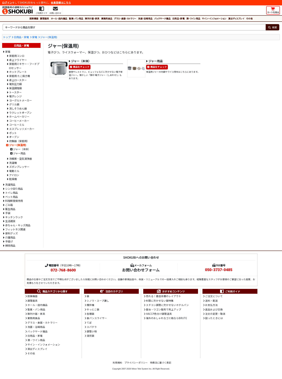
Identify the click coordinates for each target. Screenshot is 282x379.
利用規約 (117, 362)
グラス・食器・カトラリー (125, 18)
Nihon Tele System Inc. (142, 369)
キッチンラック (14, 217)
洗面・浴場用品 (145, 18)
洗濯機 (13, 163)
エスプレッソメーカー (21, 129)
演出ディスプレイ (236, 18)
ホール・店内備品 (59, 18)
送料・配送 (211, 300)
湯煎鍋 (90, 335)
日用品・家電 (178, 18)
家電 (34, 37)
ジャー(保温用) (48, 37)
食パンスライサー (97, 318)
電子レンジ (15, 96)
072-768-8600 (63, 270)
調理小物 (92, 331)
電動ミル (14, 171)
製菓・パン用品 (76, 18)
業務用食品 (106, 18)
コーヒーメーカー (19, 120)
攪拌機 (90, 305)
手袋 (7, 213)
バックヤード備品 (162, 18)
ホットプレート (18, 72)
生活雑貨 (10, 221)
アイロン (14, 175)
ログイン (7, 2)
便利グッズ (11, 233)
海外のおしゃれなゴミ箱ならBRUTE (166, 318)
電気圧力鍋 (15, 84)
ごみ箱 (9, 205)
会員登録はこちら (61, 2)
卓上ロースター (18, 80)
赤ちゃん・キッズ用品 (17, 225)
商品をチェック (81, 67)
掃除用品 (10, 245)
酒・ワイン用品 (193, 18)
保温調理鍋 (15, 88)
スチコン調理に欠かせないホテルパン (167, 305)
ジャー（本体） (22, 149)
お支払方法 (211, 305)
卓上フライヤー (18, 60)
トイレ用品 (11, 192)
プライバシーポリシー (136, 362)
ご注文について (214, 296)
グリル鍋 (14, 104)
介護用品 (10, 237)
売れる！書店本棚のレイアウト (163, 296)
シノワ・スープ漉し (98, 300)
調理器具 (44, 18)
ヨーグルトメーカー (20, 100)
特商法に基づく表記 (160, 362)
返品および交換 (214, 309)
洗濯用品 (10, 184)
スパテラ (92, 327)
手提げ (9, 241)
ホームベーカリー (19, 116)
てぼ (89, 322)
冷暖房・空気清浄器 (20, 158)
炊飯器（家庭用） (19, 141)
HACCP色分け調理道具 (159, 314)
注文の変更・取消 (215, 314)
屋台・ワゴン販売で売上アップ (163, 309)
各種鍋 (90, 314)
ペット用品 (11, 197)
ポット (13, 133)
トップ (7, 37)
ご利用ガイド (230, 291)
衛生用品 (10, 209)
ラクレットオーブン (20, 112)
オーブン (14, 137)
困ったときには (214, 318)
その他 (249, 18)
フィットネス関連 (15, 229)
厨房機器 (33, 18)
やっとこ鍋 (93, 309)
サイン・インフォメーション (214, 18)
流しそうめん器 (18, 108)
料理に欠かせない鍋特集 (160, 300)
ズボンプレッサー (19, 167)
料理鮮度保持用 (14, 201)
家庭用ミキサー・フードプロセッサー (24, 66)
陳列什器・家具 (92, 18)
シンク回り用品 (14, 188)
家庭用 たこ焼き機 (19, 76)
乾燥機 (13, 179)
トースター (15, 92)
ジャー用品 (19, 153)
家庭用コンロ (16, 56)
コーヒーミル (16, 124)
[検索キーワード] (134, 27)
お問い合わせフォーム (141, 270)
